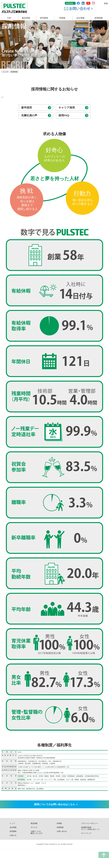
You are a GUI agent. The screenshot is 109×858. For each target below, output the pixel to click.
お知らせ (13, 844)
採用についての (54, 811)
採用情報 (69, 3)
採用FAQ (64, 120)
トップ (12, 832)
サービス (34, 836)
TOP (9, 18)
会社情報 (13, 836)
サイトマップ (86, 842)
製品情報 (34, 832)
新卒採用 (27, 109)
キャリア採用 (68, 109)
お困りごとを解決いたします (36, 841)
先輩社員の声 (30, 120)
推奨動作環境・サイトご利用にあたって (90, 837)
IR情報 (59, 832)
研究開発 (13, 840)
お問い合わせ (62, 840)
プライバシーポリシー (89, 832)
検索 (106, 3)
